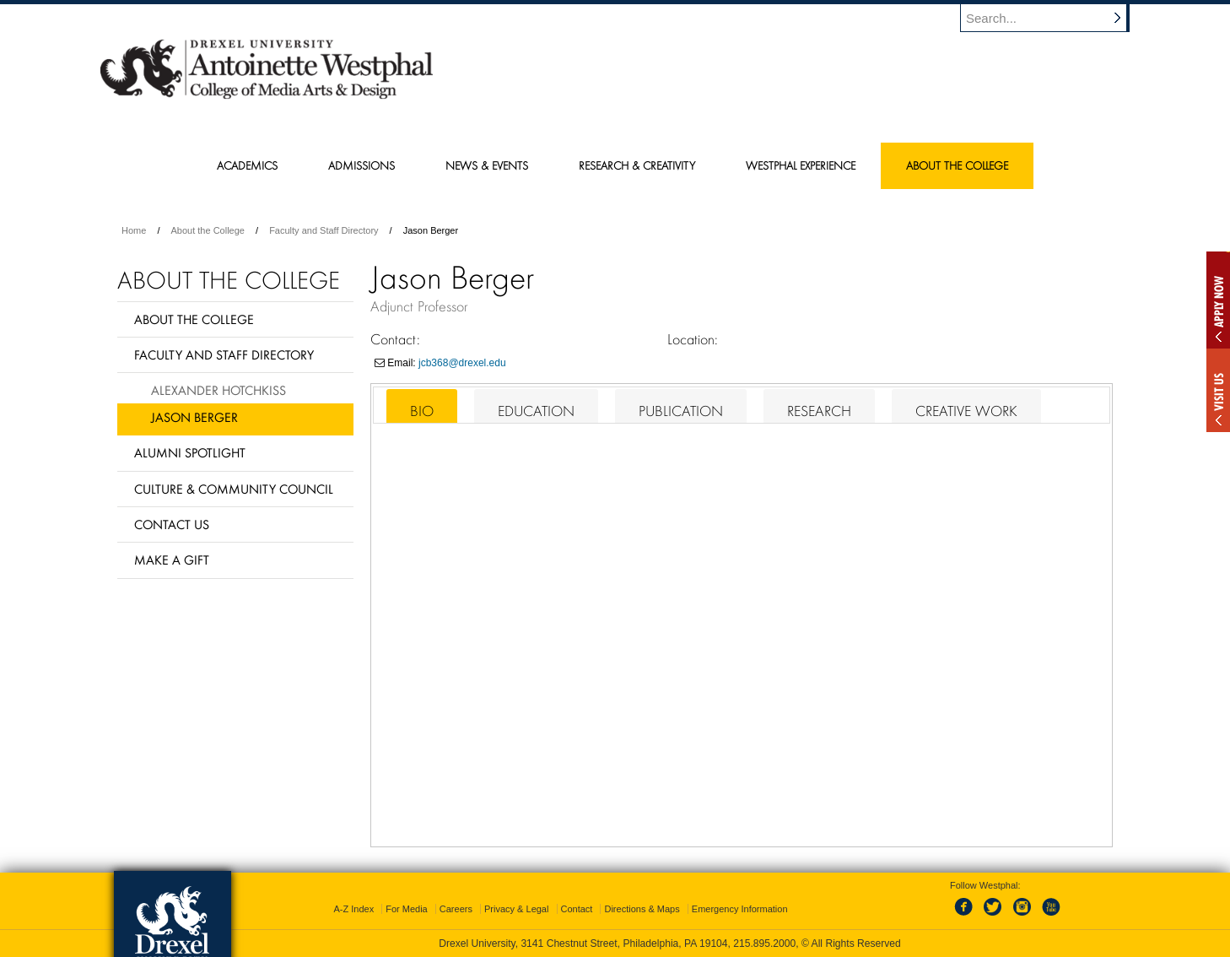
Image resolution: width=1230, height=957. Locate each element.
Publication (681, 411)
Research (819, 411)
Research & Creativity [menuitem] (637, 165)
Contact (577, 909)
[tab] (421, 406)
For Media (407, 909)
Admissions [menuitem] (361, 165)
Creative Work (966, 411)
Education (536, 411)
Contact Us (171, 524)
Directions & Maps (641, 909)
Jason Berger (194, 416)
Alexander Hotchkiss (218, 389)
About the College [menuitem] (957, 165)
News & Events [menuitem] (486, 165)
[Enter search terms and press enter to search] (1053, 17)
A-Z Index (353, 909)
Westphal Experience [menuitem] (800, 165)
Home (133, 230)
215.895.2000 (764, 943)
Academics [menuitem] (247, 165)
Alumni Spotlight (189, 452)
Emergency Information (740, 909)
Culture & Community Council (233, 488)
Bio (422, 411)
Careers (456, 909)
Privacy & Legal (516, 909)
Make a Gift (171, 559)
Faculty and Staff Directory (323, 230)
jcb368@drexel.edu (462, 363)
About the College (208, 230)
